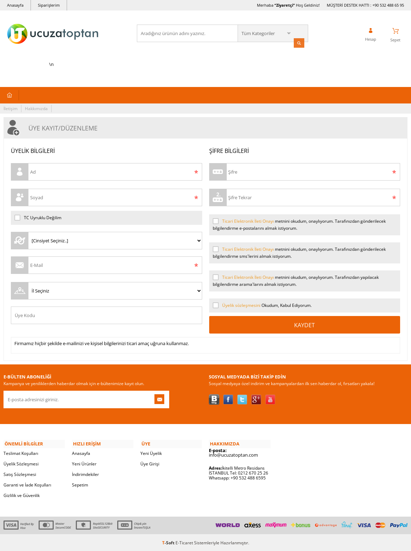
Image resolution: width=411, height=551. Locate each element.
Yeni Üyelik (151, 453)
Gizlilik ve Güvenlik (22, 495)
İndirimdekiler (85, 474)
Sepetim (80, 484)
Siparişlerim (49, 5)
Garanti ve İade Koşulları (27, 484)
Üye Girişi (149, 463)
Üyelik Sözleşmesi (21, 463)
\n (51, 43)
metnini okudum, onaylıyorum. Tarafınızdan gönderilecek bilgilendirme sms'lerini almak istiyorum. (299, 253)
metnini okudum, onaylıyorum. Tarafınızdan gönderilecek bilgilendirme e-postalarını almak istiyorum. (299, 225)
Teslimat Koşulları (21, 453)
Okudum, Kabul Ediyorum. (262, 306)
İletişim (11, 109)
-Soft (168, 542)
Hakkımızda (36, 109)
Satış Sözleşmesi (20, 474)
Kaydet (304, 326)
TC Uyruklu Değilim (37, 218)
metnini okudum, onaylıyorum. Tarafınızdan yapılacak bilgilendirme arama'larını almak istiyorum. (296, 281)
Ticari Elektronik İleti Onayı (248, 222)
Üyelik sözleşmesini (241, 306)
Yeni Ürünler (84, 463)
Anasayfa (15, 5)
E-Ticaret (184, 542)
